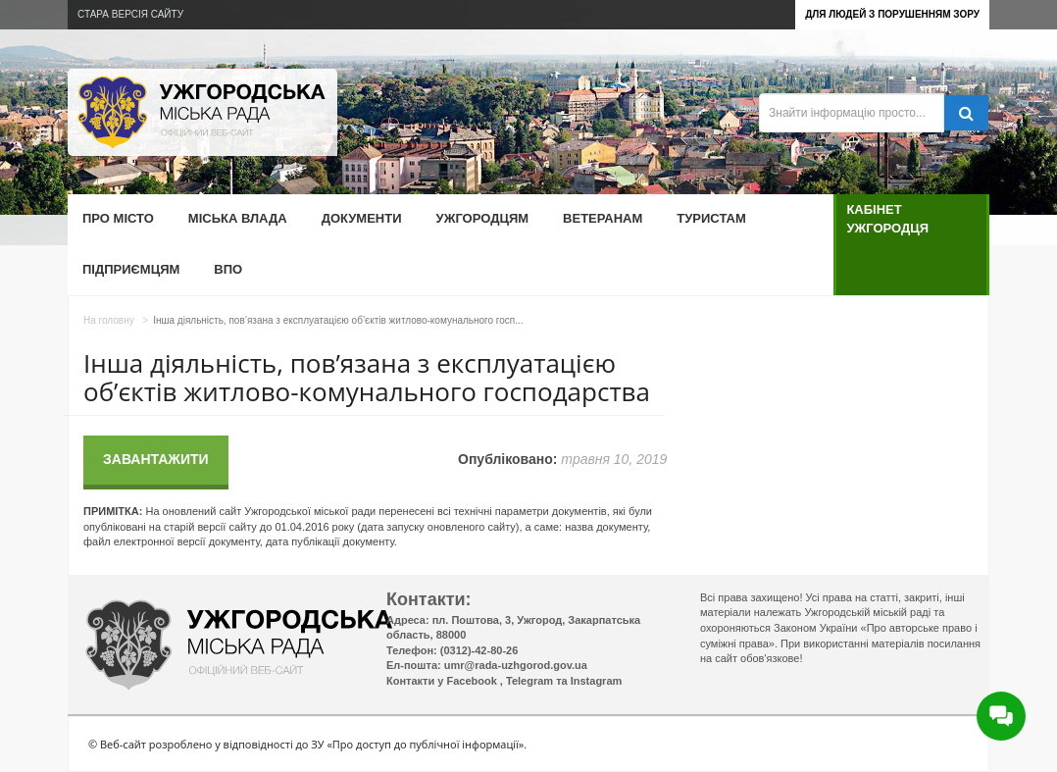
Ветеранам (602, 218)
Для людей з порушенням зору (892, 14)
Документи (362, 218)
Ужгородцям (482, 218)
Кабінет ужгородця (887, 218)
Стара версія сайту (130, 14)
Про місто (118, 218)
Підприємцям (130, 269)
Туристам (711, 218)
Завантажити (156, 459)
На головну (108, 320)
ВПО (228, 269)
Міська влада (237, 218)
